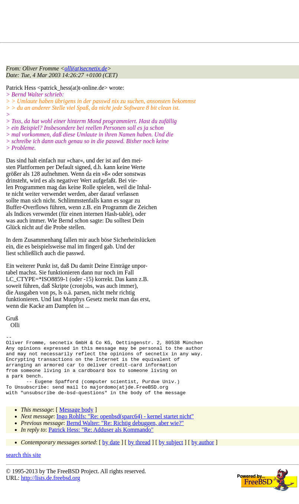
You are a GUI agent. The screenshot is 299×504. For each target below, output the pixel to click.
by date (111, 454)
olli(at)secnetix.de (86, 68)
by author (202, 454)
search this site (23, 467)
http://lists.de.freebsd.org (50, 490)
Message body (76, 422)
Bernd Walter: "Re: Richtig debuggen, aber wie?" (125, 435)
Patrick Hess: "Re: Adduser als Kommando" (101, 442)
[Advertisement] (141, 22)
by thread (139, 454)
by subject (171, 454)
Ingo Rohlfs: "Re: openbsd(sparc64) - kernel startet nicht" (125, 428)
